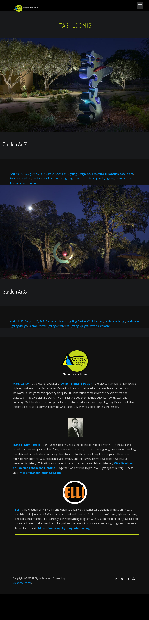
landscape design (115, 321)
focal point (126, 174)
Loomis (78, 178)
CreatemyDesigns (22, 582)
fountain (15, 178)
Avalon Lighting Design (72, 174)
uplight (84, 326)
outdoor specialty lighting (99, 178)
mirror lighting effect (51, 326)
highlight (26, 178)
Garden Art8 (15, 291)
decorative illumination (105, 174)
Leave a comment (29, 183)
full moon (97, 321)
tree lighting (72, 326)
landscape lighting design (48, 178)
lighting (68, 178)
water (119, 178)
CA (89, 174)
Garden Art (52, 174)
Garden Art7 (15, 144)
